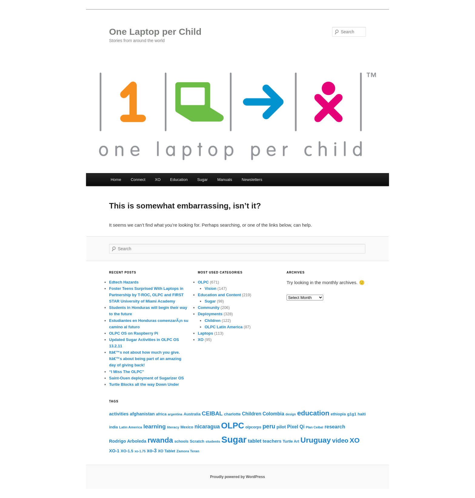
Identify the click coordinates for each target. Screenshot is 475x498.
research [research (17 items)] (334, 426)
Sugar (202, 179)
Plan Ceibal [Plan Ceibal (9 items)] (314, 427)
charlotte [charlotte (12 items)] (232, 414)
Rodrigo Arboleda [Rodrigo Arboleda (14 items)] (127, 441)
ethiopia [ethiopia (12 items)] (338, 414)
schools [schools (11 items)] (181, 441)
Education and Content (219, 295)
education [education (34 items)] (313, 413)
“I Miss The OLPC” (126, 371)
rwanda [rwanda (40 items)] (160, 440)
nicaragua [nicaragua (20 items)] (207, 427)
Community (209, 307)
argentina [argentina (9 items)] (175, 414)
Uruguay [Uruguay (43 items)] (316, 440)
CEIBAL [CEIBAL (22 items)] (212, 413)
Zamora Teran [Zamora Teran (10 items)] (187, 451)
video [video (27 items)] (340, 440)
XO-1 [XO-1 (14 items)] (114, 450)
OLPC (203, 282)
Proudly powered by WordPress (237, 477)
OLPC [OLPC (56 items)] (232, 425)
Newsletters (252, 179)
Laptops (205, 333)
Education (179, 179)
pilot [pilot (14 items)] (281, 426)
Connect (138, 179)
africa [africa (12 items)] (161, 414)
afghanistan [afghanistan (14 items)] (142, 413)
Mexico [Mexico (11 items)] (187, 427)
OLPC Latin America (223, 327)
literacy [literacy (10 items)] (173, 427)
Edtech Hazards (124, 282)
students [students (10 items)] (213, 441)
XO (158, 179)
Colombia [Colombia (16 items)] (273, 413)
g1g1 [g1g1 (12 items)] (352, 414)
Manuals (224, 179)
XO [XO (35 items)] (355, 440)
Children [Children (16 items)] (251, 413)
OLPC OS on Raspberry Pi (133, 333)
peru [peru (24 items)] (268, 426)
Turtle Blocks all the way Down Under (144, 384)
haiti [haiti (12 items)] (361, 414)
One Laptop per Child (155, 32)
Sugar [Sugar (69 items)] (234, 439)
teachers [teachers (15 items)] (272, 441)
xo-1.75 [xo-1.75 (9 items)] (140, 451)
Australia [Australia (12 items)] (192, 414)
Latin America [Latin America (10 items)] (130, 427)
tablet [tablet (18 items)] (254, 441)
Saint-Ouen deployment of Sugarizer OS (146, 378)
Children (212, 320)
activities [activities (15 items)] (118, 413)
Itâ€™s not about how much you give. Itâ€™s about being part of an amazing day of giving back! (145, 358)
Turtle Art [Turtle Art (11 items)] (291, 441)
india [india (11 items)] (113, 427)
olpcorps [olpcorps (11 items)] (253, 427)
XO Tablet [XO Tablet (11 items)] (166, 451)
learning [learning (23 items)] (154, 426)
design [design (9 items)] (290, 414)
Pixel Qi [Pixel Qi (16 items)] (296, 426)
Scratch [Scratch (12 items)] (197, 441)
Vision (210, 288)
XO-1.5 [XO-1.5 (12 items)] (127, 451)
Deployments (210, 314)
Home (116, 179)
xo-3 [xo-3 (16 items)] (152, 450)
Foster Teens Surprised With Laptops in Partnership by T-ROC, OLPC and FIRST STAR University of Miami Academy (146, 294)
